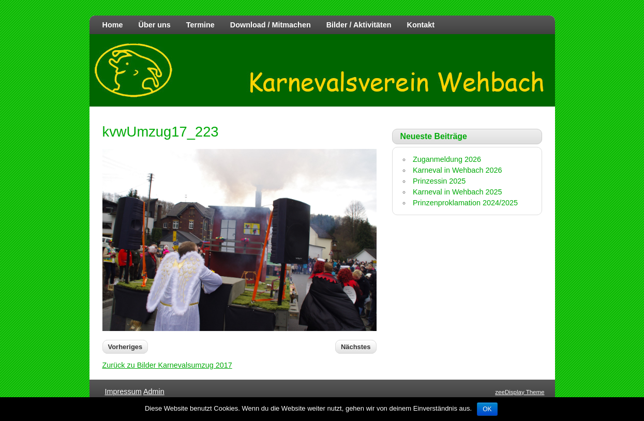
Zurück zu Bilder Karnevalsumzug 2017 (167, 365)
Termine (200, 25)
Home (112, 25)
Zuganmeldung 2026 (447, 159)
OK (487, 409)
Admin (153, 391)
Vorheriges (125, 347)
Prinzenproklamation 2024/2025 (465, 203)
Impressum (123, 391)
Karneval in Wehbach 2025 (457, 192)
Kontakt (421, 25)
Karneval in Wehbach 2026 (457, 170)
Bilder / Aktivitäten (359, 25)
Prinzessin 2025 (439, 181)
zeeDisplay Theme (519, 392)
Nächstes (356, 347)
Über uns (154, 25)
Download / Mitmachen (270, 25)
